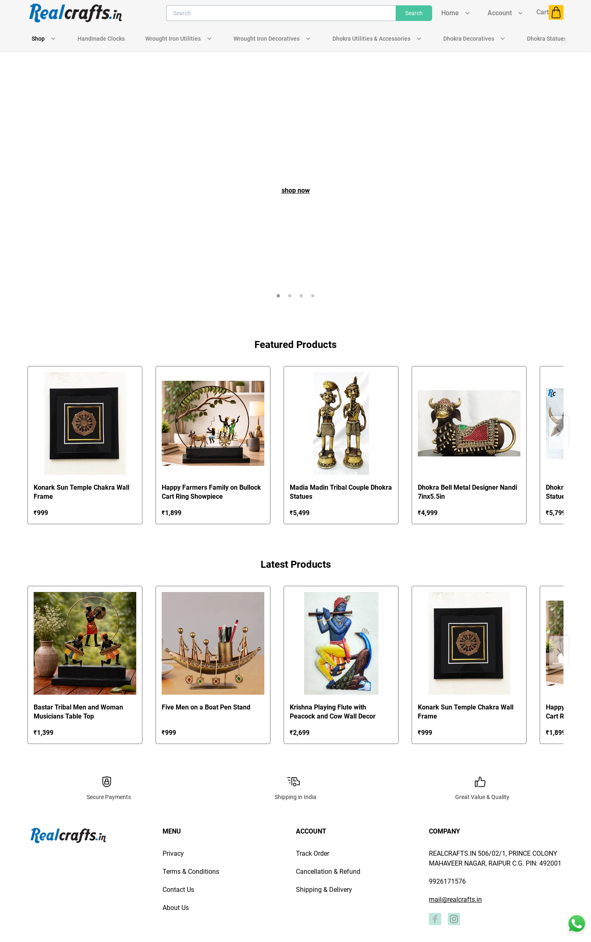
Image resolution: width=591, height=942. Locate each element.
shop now (296, 190)
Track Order (312, 853)
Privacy (173, 853)
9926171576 (447, 881)
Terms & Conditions (191, 871)
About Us (176, 908)
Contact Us (178, 890)
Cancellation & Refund (328, 871)
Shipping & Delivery (324, 890)
